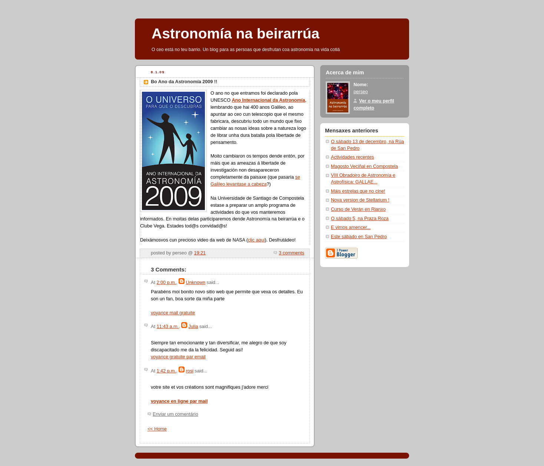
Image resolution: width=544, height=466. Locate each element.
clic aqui (256, 240)
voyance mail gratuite (173, 312)
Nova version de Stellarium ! (360, 200)
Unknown (196, 282)
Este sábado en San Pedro (359, 236)
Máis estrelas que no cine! (358, 191)
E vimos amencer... (351, 227)
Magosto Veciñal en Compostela (364, 166)
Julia (193, 326)
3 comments (291, 253)
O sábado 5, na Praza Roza (360, 218)
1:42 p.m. (166, 371)
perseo (361, 91)
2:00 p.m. (166, 282)
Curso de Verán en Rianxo (358, 209)
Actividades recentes (352, 157)
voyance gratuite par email (178, 356)
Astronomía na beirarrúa (235, 33)
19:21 (200, 253)
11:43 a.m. (167, 326)
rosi (189, 371)
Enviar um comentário (175, 414)
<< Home (157, 429)
